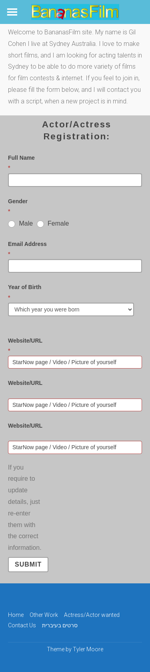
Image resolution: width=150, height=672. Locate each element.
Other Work (44, 615)
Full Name (73, 164)
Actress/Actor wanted (92, 615)
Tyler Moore (88, 649)
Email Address (73, 250)
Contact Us (22, 625)
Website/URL (73, 346)
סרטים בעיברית (60, 625)
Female (53, 223)
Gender (73, 207)
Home (16, 615)
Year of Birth (73, 293)
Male (20, 223)
